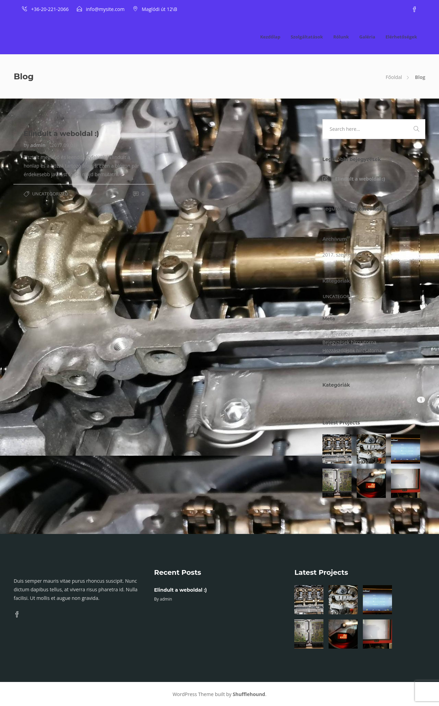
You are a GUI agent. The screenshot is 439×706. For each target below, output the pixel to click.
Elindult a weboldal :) (360, 178)
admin (38, 145)
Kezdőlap (270, 37)
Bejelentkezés (337, 334)
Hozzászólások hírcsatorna (352, 350)
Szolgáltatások (306, 37)
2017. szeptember (342, 254)
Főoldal (394, 77)
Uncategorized (50, 194)
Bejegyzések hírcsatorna (349, 342)
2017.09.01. (64, 145)
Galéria (367, 37)
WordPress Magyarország (350, 358)
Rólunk (341, 37)
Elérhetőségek (401, 37)
